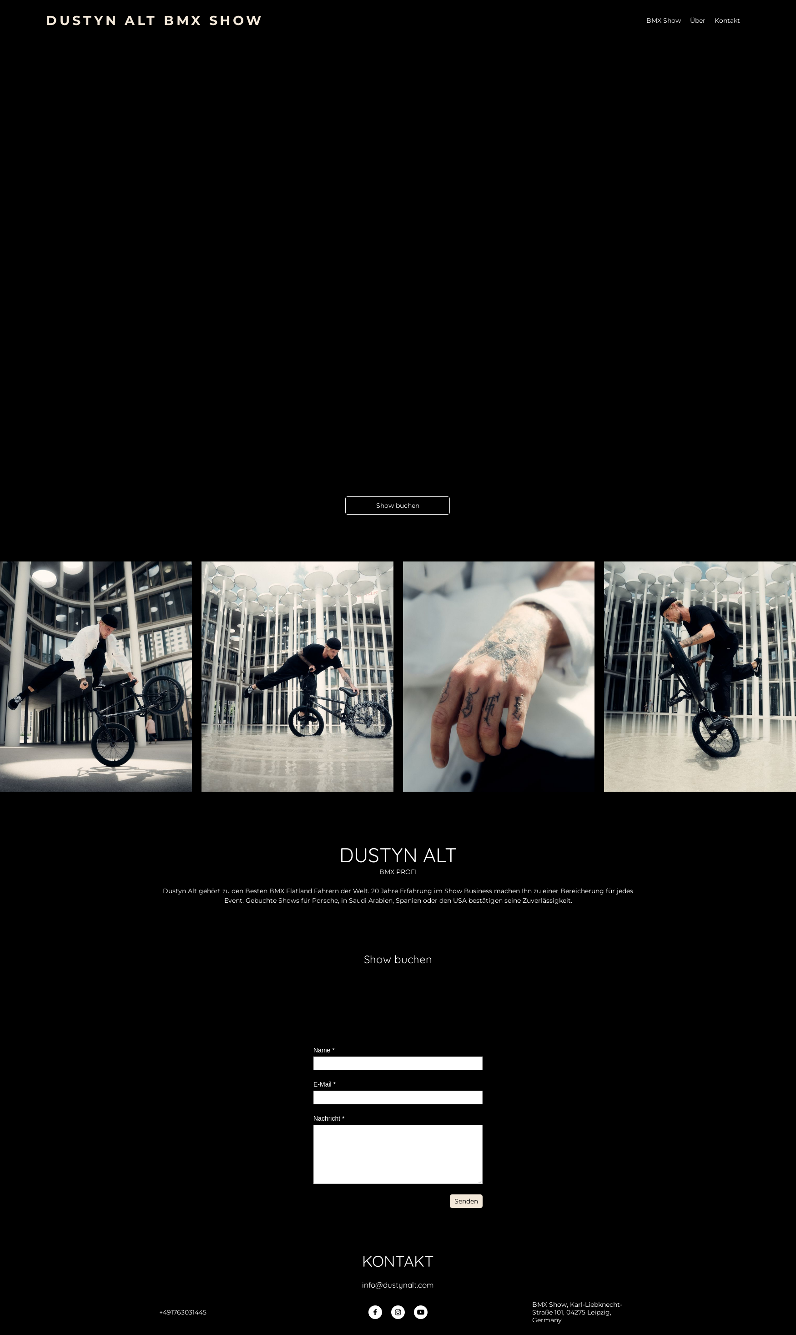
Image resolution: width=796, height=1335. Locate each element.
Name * (324, 1050)
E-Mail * (324, 1084)
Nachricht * (328, 1118)
